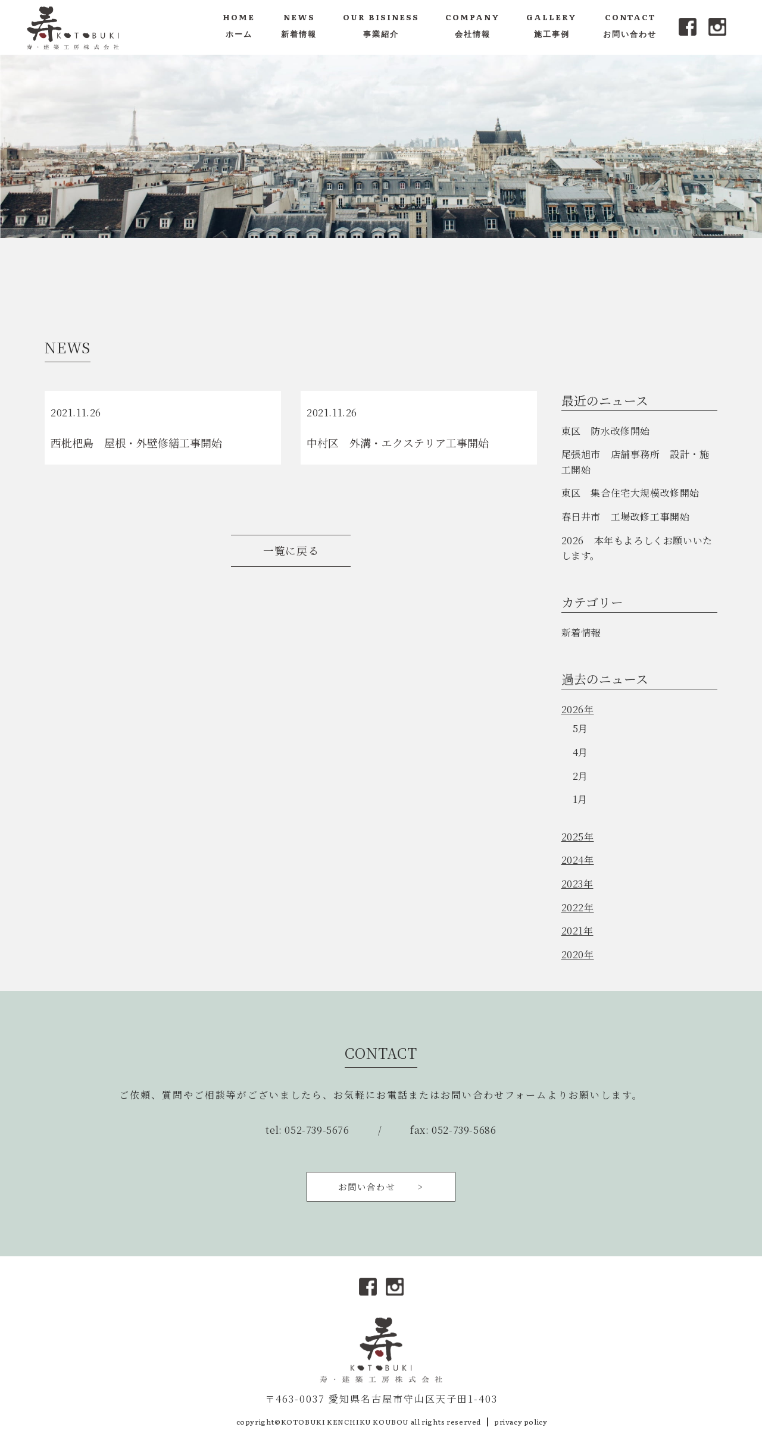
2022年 (577, 907)
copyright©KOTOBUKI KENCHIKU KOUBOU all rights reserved (358, 1421)
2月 (580, 776)
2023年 (577, 883)
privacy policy (520, 1421)
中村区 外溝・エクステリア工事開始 (398, 442)
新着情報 (581, 632)
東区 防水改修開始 (605, 431)
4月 (580, 752)
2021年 (577, 930)
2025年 (577, 836)
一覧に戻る (290, 550)
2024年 (577, 860)
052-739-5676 (317, 1130)
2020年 (577, 954)
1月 (580, 799)
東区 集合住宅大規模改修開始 (630, 493)
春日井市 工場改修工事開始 (625, 516)
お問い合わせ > (381, 1186)
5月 (580, 728)
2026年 (577, 709)
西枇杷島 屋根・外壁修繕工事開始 (136, 442)
